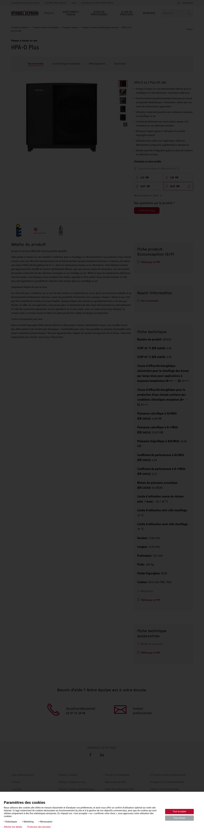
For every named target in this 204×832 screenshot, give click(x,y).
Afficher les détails (13, 827)
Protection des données (39, 827)
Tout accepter (179, 811)
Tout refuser (179, 818)
